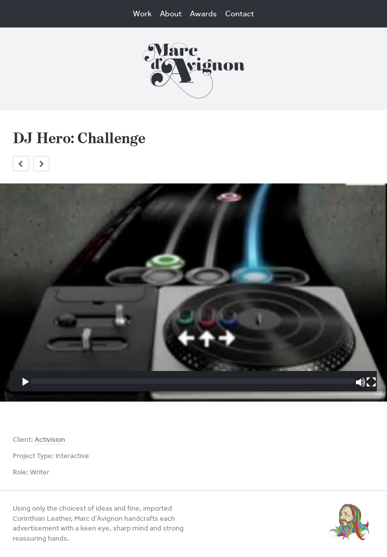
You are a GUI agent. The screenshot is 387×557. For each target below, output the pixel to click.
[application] (193, 292)
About (171, 13)
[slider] (193, 381)
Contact (239, 13)
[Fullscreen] (371, 382)
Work (142, 13)
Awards (203, 13)
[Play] (25, 382)
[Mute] (360, 382)
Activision (50, 439)
